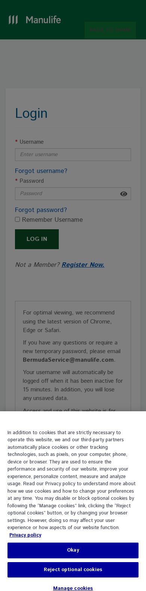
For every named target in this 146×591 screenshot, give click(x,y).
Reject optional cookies (73, 573)
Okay (73, 553)
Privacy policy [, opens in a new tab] (25, 538)
